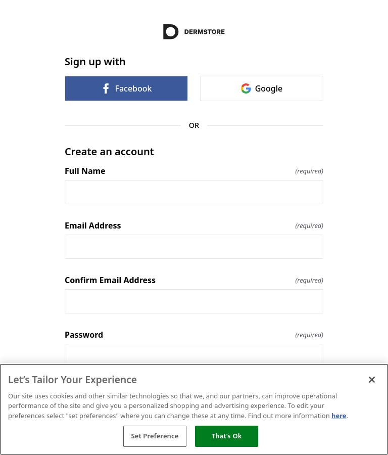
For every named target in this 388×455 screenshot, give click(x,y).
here (339, 415)
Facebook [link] (126, 88)
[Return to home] (194, 31)
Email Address (194, 225)
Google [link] (262, 88)
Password (194, 335)
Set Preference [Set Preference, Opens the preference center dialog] (154, 435)
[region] (194, 409)
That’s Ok (227, 435)
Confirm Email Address (194, 280)
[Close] (372, 380)
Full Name (194, 171)
